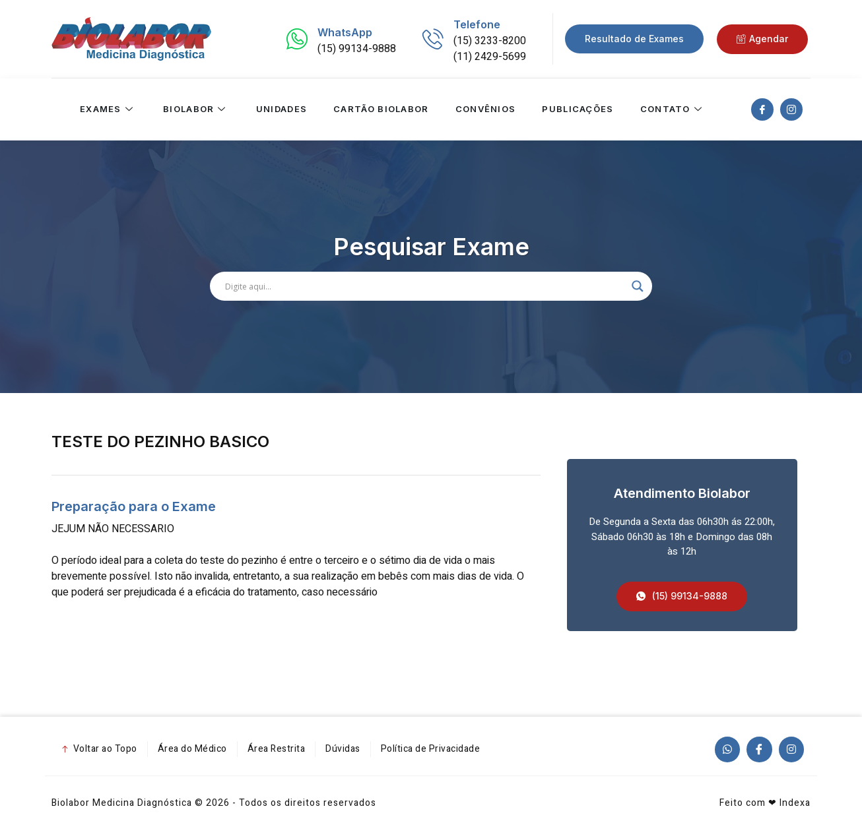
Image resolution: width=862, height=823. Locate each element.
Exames (107, 109)
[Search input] (425, 286)
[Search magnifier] (637, 286)
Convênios (485, 109)
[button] (681, 596)
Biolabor (196, 109)
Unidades (280, 109)
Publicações (577, 109)
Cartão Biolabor (381, 109)
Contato (672, 109)
